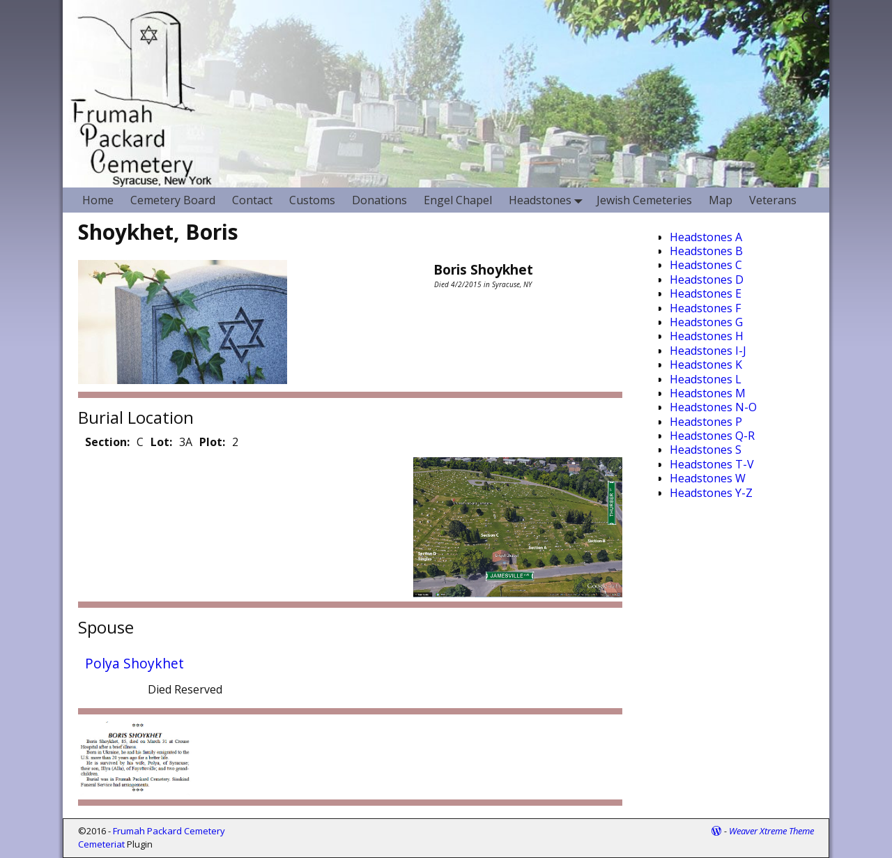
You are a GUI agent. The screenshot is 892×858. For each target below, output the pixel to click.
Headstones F (705, 308)
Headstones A (706, 237)
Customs (312, 200)
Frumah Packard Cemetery (169, 831)
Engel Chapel (458, 200)
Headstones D (707, 279)
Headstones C (706, 265)
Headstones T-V (712, 464)
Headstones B (706, 251)
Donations (379, 200)
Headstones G (706, 322)
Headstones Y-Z (711, 492)
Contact (252, 200)
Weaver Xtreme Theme (771, 831)
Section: (107, 442)
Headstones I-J (708, 350)
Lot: (161, 442)
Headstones (548, 199)
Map (720, 200)
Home (98, 200)
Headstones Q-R (712, 435)
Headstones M (708, 393)
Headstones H (707, 336)
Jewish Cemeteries (644, 200)
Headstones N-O (713, 407)
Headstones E (705, 293)
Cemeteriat (101, 844)
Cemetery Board (172, 200)
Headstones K (706, 364)
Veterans (773, 200)
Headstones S (705, 449)
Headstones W (708, 478)
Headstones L (705, 379)
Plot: (212, 442)
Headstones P (706, 421)
